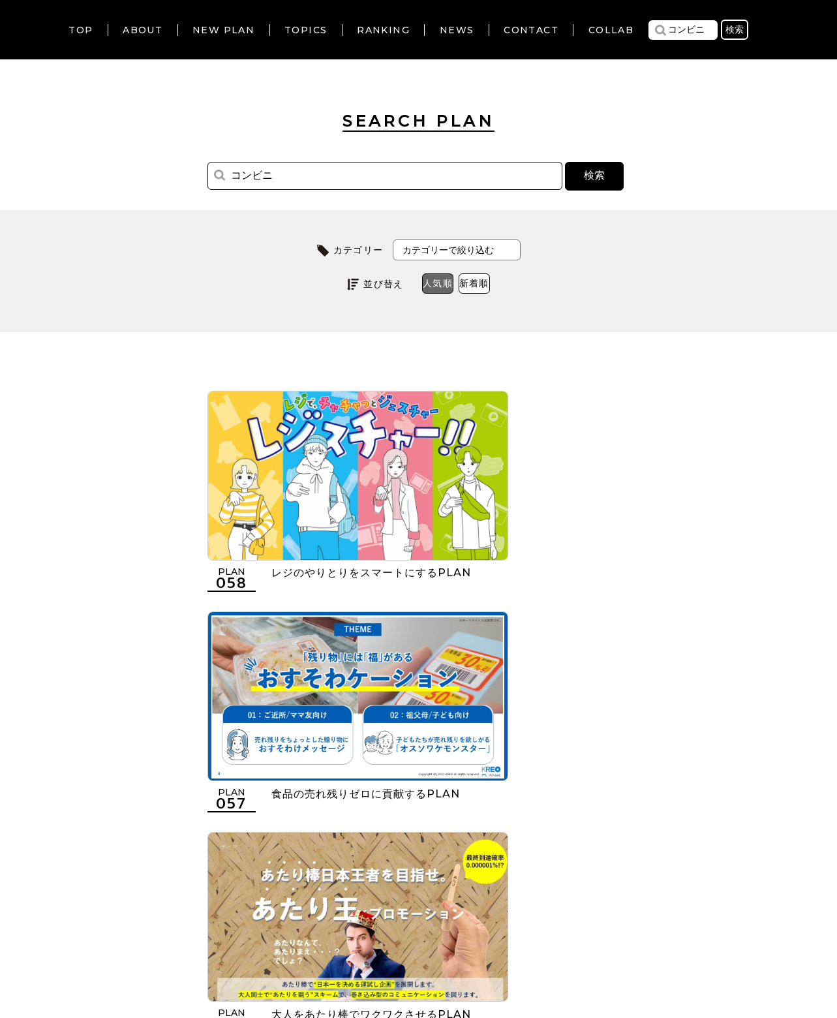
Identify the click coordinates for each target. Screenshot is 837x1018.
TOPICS (305, 30)
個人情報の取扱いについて (372, 938)
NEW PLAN (223, 30)
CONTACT (531, 30)
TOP (80, 30)
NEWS (457, 30)
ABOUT (142, 30)
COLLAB (610, 30)
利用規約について (247, 938)
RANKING (383, 30)
